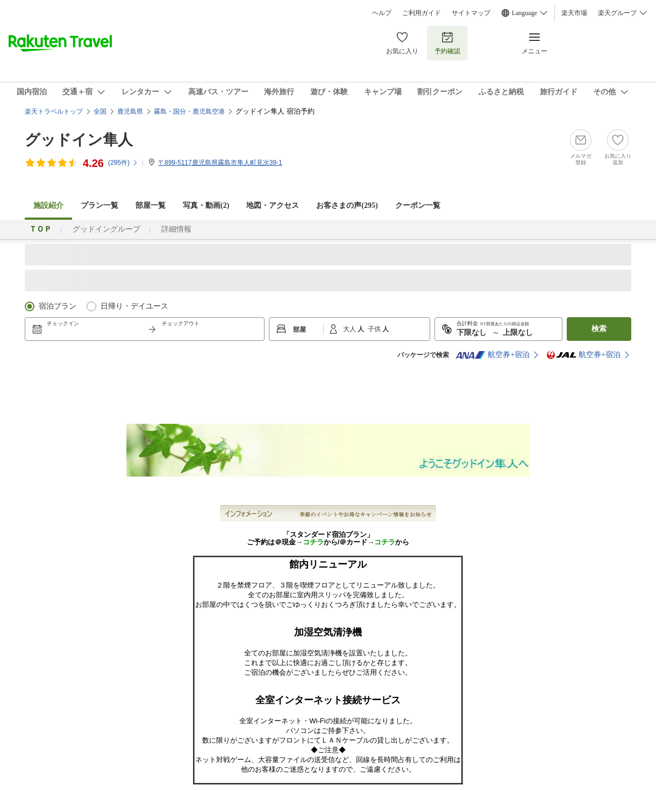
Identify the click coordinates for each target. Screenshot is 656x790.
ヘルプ (381, 13)
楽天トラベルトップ (54, 111)
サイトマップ (471, 13)
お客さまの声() (346, 205)
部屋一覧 (151, 205)
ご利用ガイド (421, 13)
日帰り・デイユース (134, 306)
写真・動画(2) (206, 205)
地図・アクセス (272, 205)
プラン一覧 (99, 205)
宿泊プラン (57, 306)
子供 (375, 329)
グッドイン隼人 (79, 139)
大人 (350, 329)
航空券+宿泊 (492, 355)
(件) (123, 162)
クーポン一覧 (417, 205)
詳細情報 (176, 229)
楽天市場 (574, 13)
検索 (599, 329)
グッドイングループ (106, 229)
